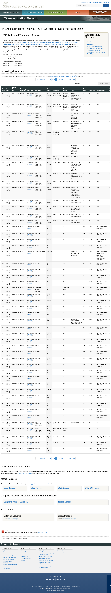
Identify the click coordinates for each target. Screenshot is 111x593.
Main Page (90, 42)
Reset (107, 83)
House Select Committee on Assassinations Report (95, 49)
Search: (77, 83)
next (70, 79)
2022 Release (36, 488)
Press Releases (64, 502)
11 (64, 79)
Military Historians (25, 553)
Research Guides (45, 548)
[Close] (109, 577)
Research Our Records (11, 12)
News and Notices (61, 551)
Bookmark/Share (97, 2)
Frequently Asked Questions (16, 502)
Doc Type (38, 90)
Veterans (23, 560)
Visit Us (77, 12)
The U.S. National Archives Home (23, 5)
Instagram (53, 579)
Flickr (64, 579)
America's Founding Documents (100, 12)
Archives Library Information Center (10, 565)
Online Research (8, 548)
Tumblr (55, 579)
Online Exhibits (6, 568)
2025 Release (9, 488)
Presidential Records (8, 559)
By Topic (5, 551)
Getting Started (43, 551)
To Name (56, 90)
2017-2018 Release (92, 488)
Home (4, 22)
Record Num (8, 89)
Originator (92, 90)
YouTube (58, 579)
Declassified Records (44, 558)
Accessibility (41, 586)
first (37, 79)
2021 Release (63, 488)
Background (90, 44)
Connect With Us (55, 577)
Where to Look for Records (46, 560)
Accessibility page (43, 532)
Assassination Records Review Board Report (96, 53)
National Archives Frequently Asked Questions (46, 553)
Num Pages (85, 89)
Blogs (61, 579)
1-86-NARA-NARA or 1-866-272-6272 (55, 590)
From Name (65, 89)
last (74, 79)
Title (72, 90)
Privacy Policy (48, 586)
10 (62, 79)
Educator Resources (55, 12)
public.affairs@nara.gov (69, 519)
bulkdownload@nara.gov (24, 473)
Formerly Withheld (23, 89)
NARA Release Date (14, 88)
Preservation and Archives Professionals (28, 555)
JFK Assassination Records (27, 22)
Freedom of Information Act (60, 586)
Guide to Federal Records (45, 556)
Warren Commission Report (95, 46)
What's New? (61, 548)
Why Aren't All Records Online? (45, 563)
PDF (29, 95)
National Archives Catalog (9, 557)
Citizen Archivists (86, 2)
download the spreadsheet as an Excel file (62, 76)
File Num (49, 89)
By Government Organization (10, 555)
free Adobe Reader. (21, 531)
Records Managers (26, 558)
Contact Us (106, 2)
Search (106, 5)
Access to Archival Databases (7, 561)
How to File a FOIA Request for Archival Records (46, 566)
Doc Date (30, 90)
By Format (5, 553)
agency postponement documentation (39, 484)
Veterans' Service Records (33, 12)
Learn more (95, 590)
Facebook (47, 579)
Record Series (101, 90)
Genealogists (24, 551)
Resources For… (26, 548)
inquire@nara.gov (13, 519)
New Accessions (61, 553)
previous (42, 79)
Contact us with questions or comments (12, 540)
